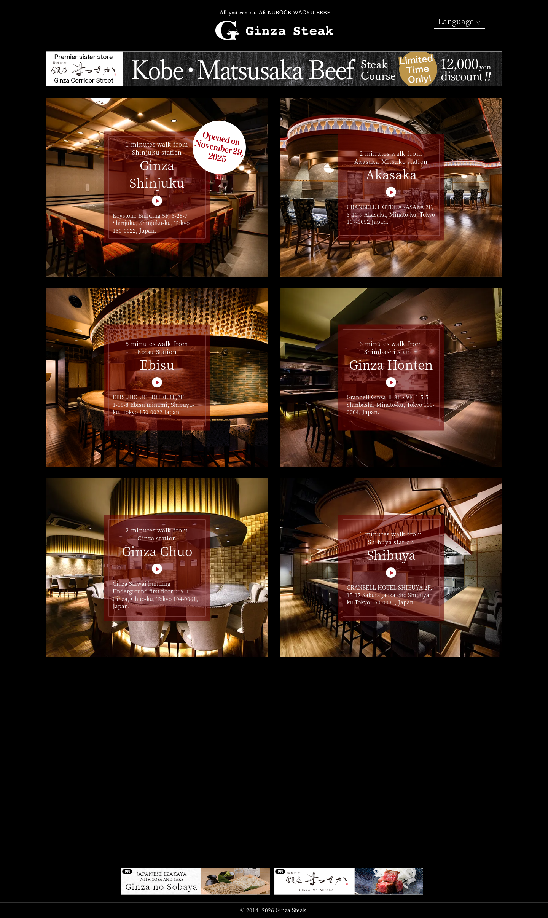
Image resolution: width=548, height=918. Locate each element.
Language (459, 21)
